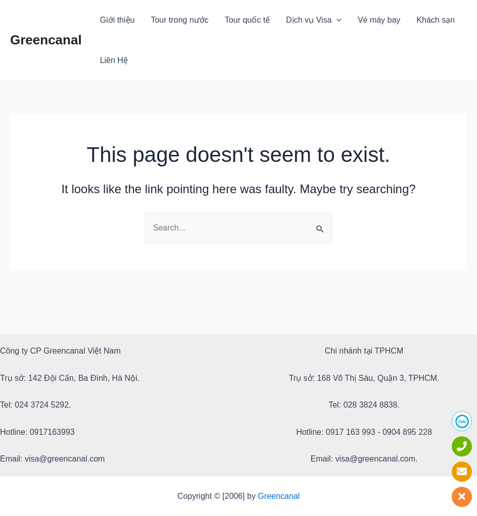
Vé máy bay (379, 20)
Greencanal (46, 39)
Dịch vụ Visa (314, 20)
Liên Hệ (114, 60)
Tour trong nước (179, 20)
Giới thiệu (117, 20)
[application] (336, 20)
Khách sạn (435, 20)
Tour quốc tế (247, 20)
